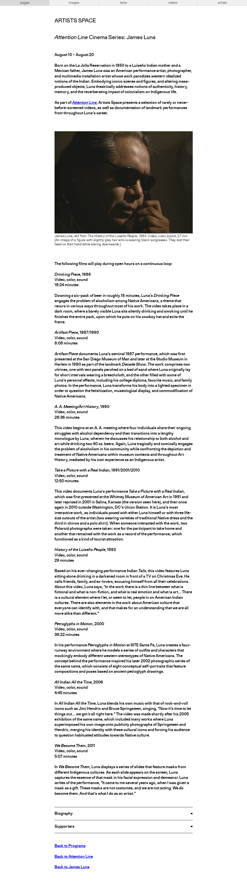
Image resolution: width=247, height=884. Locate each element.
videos (172, 2)
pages (24, 2)
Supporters (64, 827)
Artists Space (75, 21)
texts (123, 2)
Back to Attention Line (74, 857)
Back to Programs (70, 846)
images (74, 2)
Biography (64, 814)
